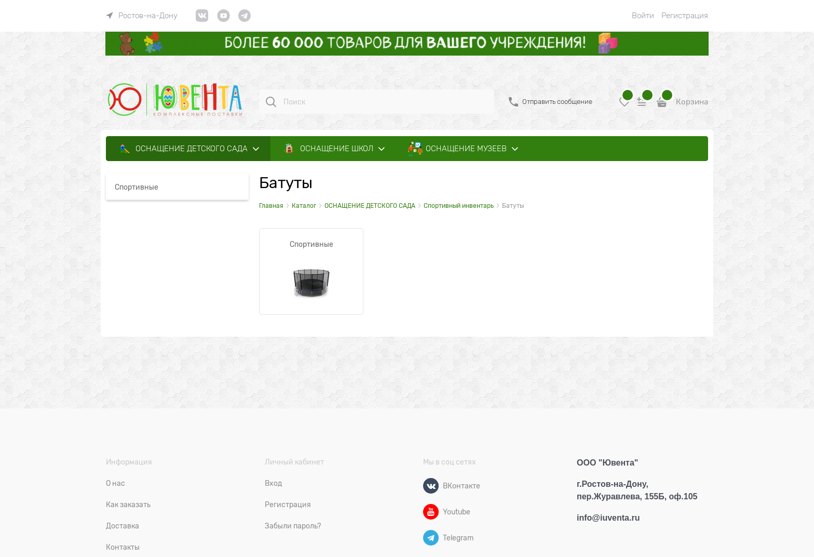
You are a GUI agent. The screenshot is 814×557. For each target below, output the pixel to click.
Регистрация (684, 15)
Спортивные (311, 244)
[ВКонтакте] (431, 486)
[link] (142, 15)
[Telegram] (431, 538)
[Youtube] (431, 512)
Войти (643, 15)
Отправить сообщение (557, 101)
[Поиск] (271, 101)
